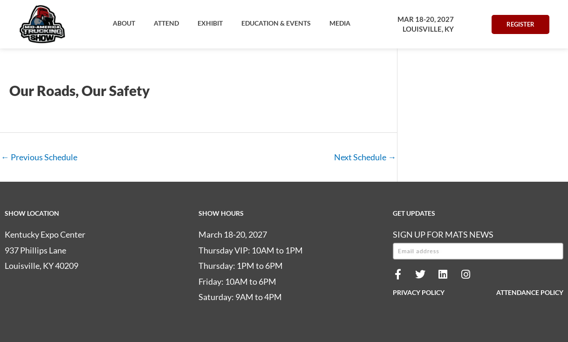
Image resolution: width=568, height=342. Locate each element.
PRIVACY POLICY (419, 292)
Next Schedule (365, 157)
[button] (123, 23)
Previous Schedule (39, 157)
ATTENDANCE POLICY (529, 292)
